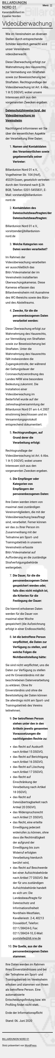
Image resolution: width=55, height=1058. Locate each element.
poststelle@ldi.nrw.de (27, 938)
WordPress (31, 1045)
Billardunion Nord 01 (15, 1039)
